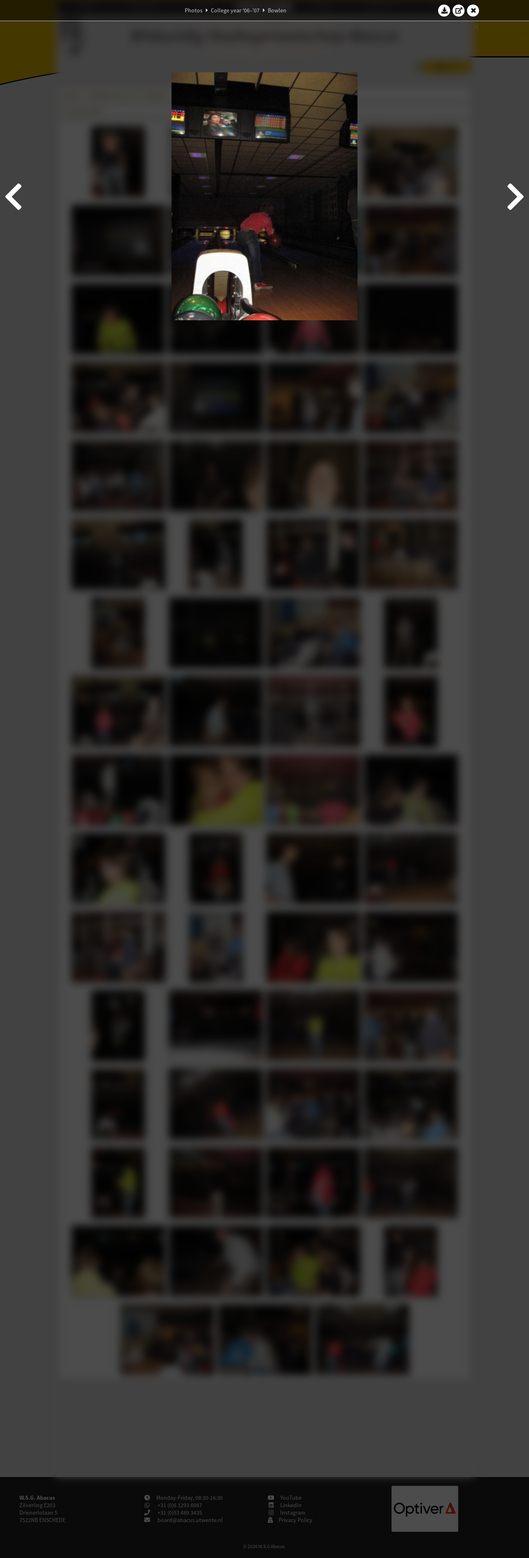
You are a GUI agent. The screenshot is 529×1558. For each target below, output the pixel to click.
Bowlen (277, 10)
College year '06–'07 (235, 10)
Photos (194, 10)
